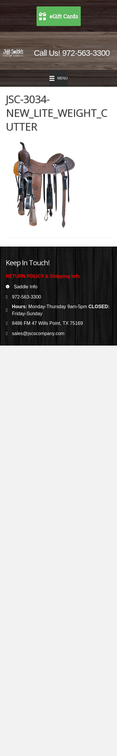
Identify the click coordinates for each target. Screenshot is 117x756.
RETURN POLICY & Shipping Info (43, 276)
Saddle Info (25, 286)
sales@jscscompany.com (38, 333)
